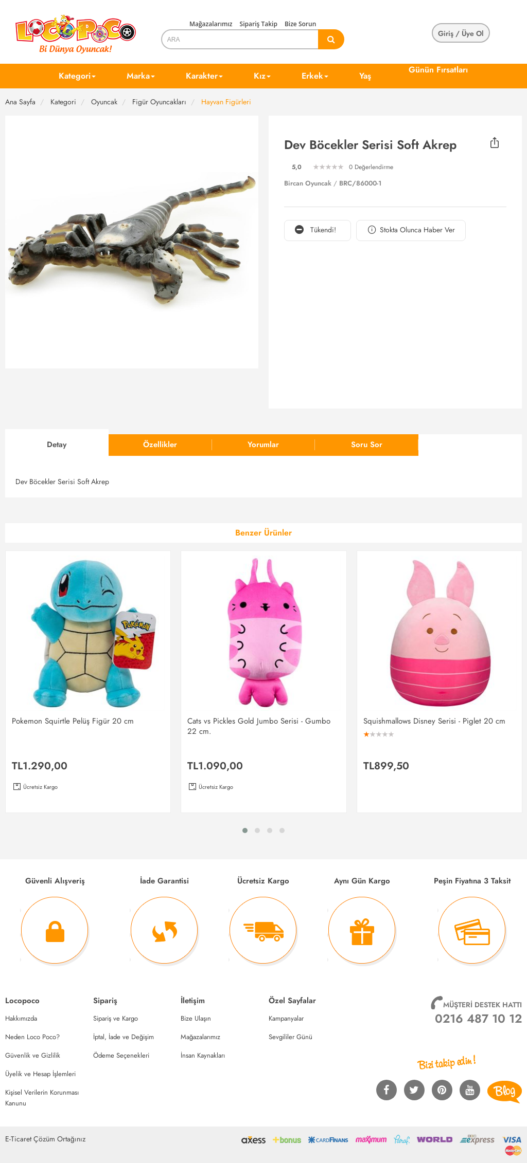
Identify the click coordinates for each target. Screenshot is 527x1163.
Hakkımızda (21, 1018)
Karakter (204, 76)
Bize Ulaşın (196, 1018)
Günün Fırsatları (438, 70)
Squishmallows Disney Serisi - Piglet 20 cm (434, 721)
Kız (262, 76)
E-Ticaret (18, 1139)
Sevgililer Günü (290, 1037)
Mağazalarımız (211, 24)
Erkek (315, 76)
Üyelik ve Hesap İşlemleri (40, 1074)
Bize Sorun (300, 24)
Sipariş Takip (258, 24)
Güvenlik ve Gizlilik (32, 1055)
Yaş (365, 76)
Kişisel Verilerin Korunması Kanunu (42, 1097)
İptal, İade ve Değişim (123, 1037)
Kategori (77, 76)
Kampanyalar (286, 1018)
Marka (141, 76)
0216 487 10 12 (478, 1018)
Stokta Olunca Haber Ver (411, 230)
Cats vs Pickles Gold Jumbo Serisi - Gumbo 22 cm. (258, 726)
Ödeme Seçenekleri (121, 1055)
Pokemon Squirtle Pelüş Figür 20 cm (73, 721)
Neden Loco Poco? (32, 1037)
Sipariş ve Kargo (115, 1018)
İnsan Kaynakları (203, 1055)
